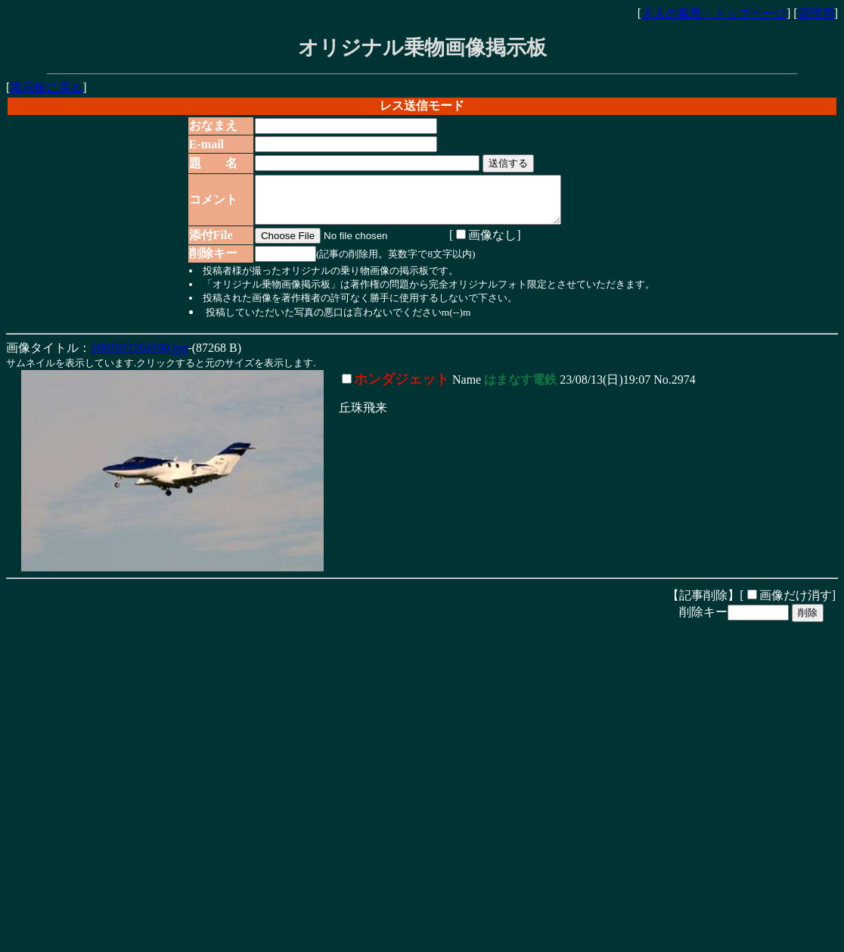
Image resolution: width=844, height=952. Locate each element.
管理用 (816, 13)
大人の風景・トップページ (714, 13)
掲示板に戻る (46, 87)
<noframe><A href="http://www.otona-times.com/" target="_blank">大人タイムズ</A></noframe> (233, 912)
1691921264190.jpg (139, 356)
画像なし (480, 244)
